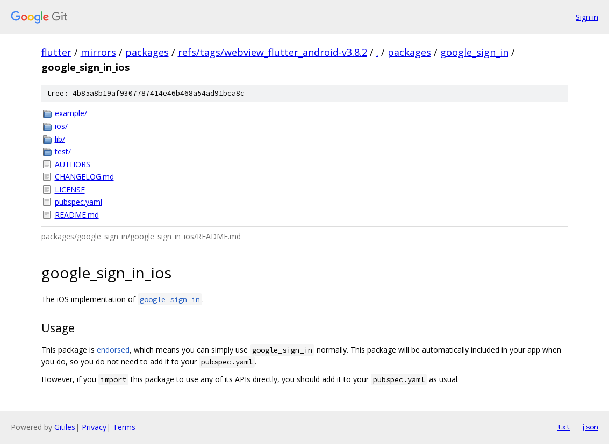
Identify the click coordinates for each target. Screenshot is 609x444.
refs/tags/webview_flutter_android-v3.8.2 (272, 52)
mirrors (98, 52)
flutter (56, 52)
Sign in (587, 17)
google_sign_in (474, 52)
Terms (124, 427)
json (589, 427)
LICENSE (70, 189)
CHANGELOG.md (84, 176)
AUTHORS (72, 164)
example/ (71, 113)
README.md (77, 215)
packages (147, 52)
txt (563, 427)
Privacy (94, 427)
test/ (63, 151)
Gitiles (64, 427)
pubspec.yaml (78, 202)
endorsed (113, 350)
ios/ (61, 126)
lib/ (60, 139)
